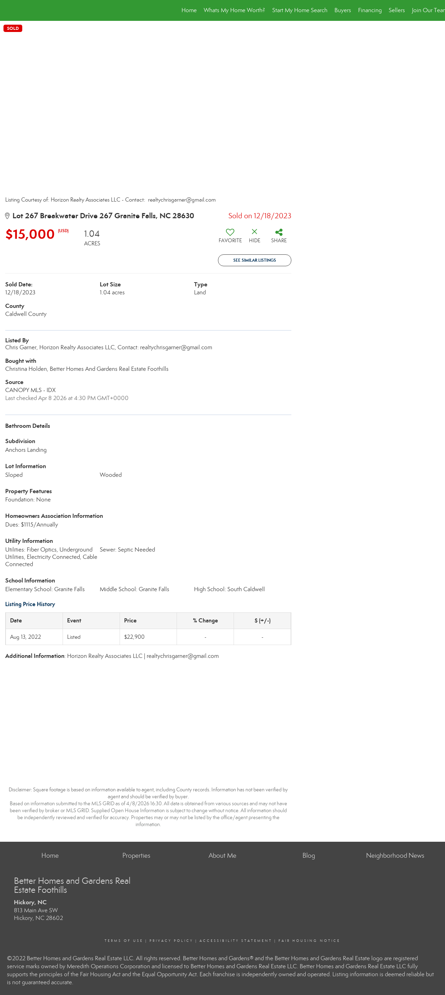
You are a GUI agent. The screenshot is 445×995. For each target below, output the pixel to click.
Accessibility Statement (236, 941)
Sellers (397, 10)
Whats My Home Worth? (234, 10)
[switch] (230, 238)
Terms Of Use (124, 941)
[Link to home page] (9, 10)
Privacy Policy (171, 941)
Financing (370, 10)
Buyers (342, 10)
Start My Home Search (299, 10)
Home (189, 10)
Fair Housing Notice (309, 941)
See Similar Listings (254, 260)
